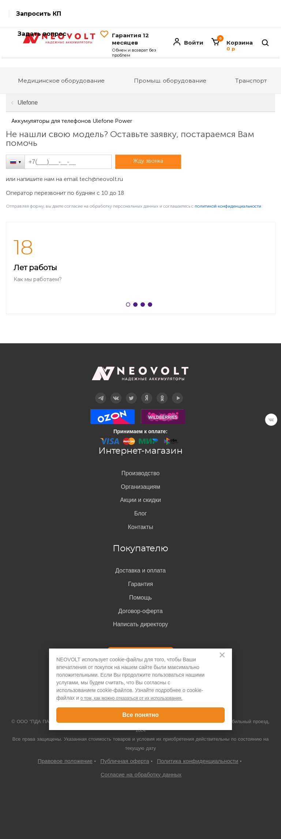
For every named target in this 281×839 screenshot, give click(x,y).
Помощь (140, 597)
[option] (140, 268)
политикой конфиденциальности (228, 206)
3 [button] (144, 306)
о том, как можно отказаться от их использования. (131, 698)
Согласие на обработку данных (141, 774)
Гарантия (140, 584)
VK (271, 419)
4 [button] (151, 306)
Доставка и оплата (140, 570)
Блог (140, 513)
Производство (140, 473)
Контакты (140, 527)
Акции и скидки (140, 500)
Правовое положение (65, 761)
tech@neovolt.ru (101, 178)
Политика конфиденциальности (197, 761)
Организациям (140, 487)
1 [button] (129, 306)
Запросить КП (38, 13)
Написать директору (140, 624)
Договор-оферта (140, 611)
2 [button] (136, 306)
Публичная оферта (124, 761)
